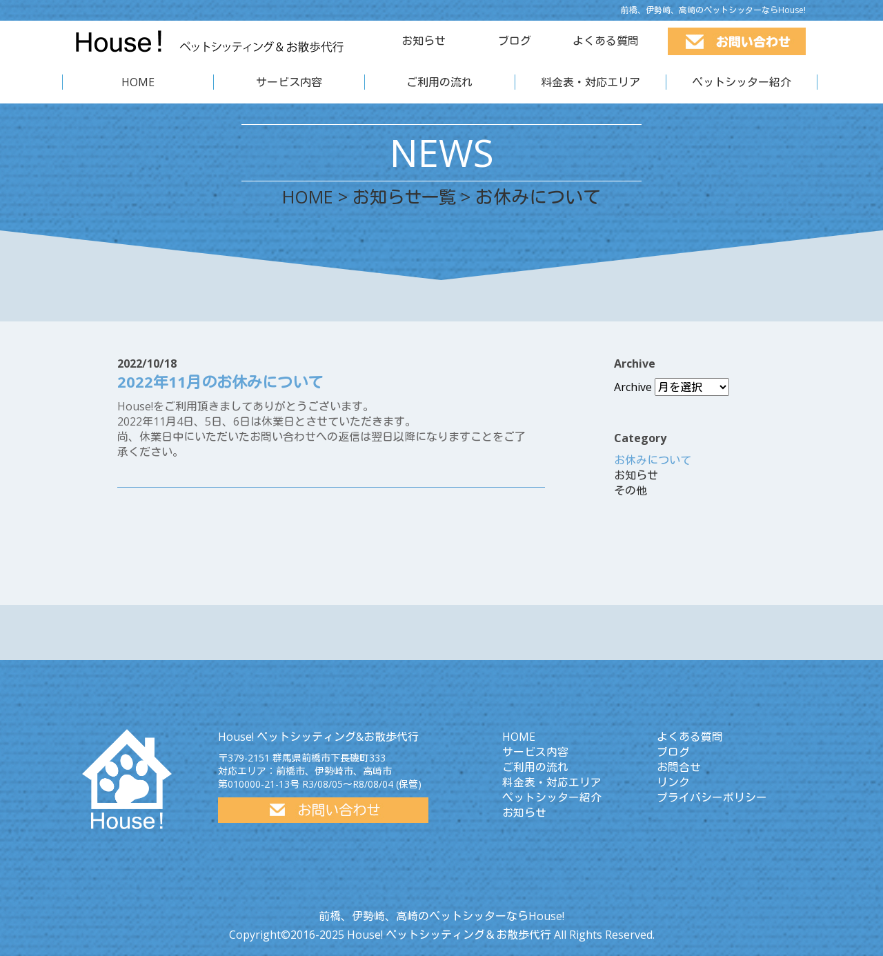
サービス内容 (289, 82)
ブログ (514, 40)
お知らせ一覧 (406, 196)
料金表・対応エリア (590, 82)
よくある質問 (606, 40)
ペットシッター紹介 (741, 82)
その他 (630, 490)
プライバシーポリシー (712, 797)
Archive (633, 387)
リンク (673, 782)
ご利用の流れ (439, 82)
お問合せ (679, 767)
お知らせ (423, 40)
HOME (138, 82)
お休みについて (652, 460)
